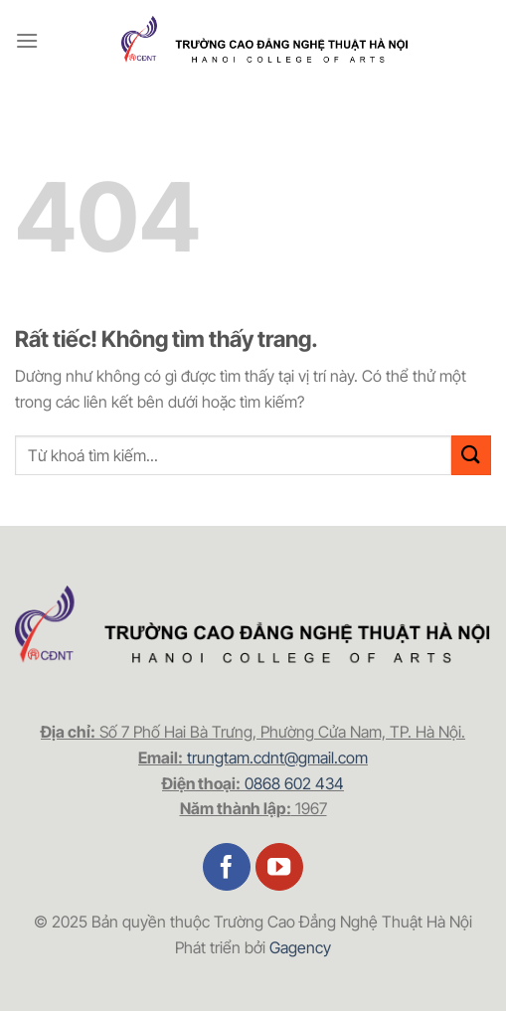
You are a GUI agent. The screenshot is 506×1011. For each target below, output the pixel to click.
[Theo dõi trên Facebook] (227, 867)
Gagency (300, 947)
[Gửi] (471, 454)
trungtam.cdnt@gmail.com (277, 757)
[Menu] (27, 40)
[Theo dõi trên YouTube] (279, 867)
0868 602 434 (294, 783)
